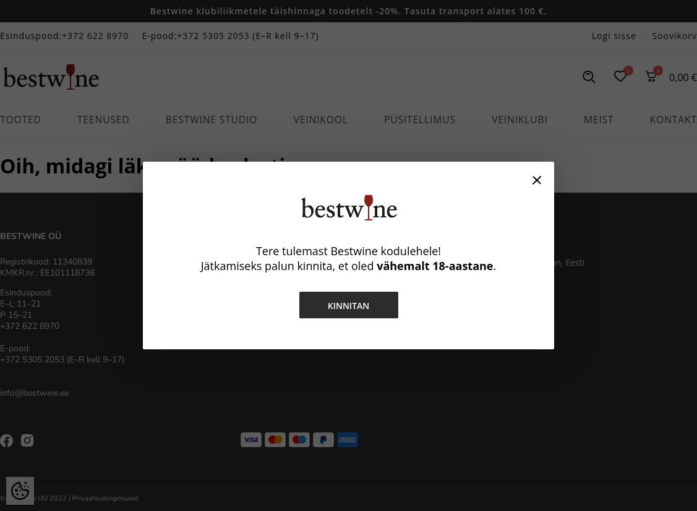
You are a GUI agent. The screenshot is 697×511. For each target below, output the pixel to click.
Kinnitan (349, 306)
